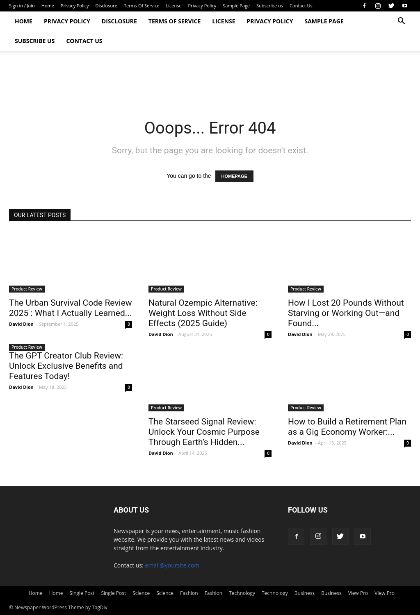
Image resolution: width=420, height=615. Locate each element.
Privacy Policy (75, 5)
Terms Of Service (142, 5)
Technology (242, 593)
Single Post (82, 593)
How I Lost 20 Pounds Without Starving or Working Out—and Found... (346, 313)
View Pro (358, 593)
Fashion (189, 593)
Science (141, 593)
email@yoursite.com (172, 565)
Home (47, 5)
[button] (401, 22)
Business (304, 593)
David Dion (21, 324)
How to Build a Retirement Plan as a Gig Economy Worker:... (347, 427)
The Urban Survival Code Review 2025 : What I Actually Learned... (70, 308)
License (173, 5)
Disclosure (106, 5)
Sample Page (236, 5)
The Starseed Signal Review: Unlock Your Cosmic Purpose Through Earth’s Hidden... (204, 432)
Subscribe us (269, 5)
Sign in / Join (22, 5)
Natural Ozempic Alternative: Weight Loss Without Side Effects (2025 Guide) (203, 313)
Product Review (26, 289)
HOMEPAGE (234, 176)
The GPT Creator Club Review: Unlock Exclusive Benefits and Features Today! (66, 366)
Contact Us (301, 5)
